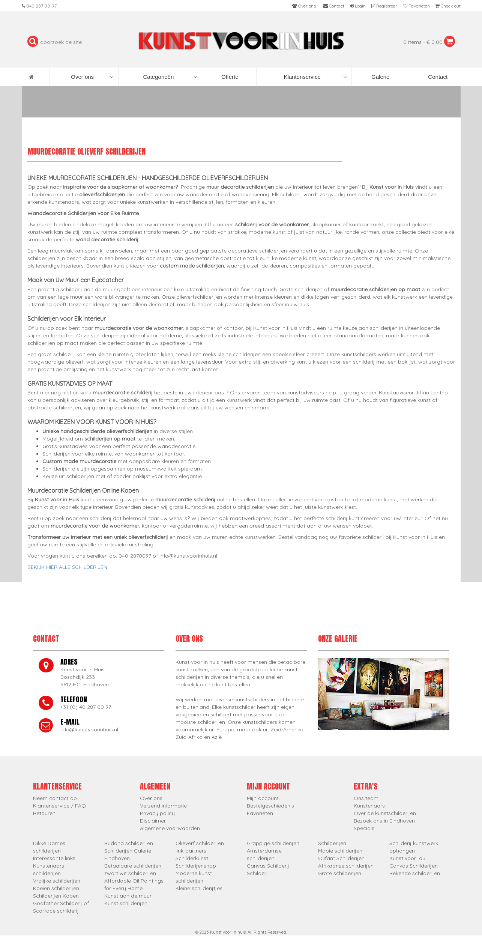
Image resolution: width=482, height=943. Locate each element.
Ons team (366, 798)
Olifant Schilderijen (341, 858)
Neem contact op (55, 798)
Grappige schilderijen (273, 843)
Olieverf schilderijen (200, 843)
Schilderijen (332, 843)
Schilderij (258, 873)
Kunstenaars (369, 805)
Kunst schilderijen (125, 903)
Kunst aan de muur (128, 895)
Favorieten (260, 813)
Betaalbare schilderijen (132, 865)
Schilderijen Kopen (56, 895)
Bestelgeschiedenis (270, 805)
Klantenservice (315, 77)
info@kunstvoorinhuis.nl (89, 729)
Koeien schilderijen (56, 888)
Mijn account (263, 798)
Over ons (92, 77)
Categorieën (170, 77)
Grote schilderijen (339, 873)
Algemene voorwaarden (170, 828)
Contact (436, 77)
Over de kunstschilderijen (385, 813)
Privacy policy (157, 813)
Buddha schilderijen (128, 843)
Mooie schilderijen (340, 850)
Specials (364, 828)
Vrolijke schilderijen (56, 880)
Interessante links (54, 858)
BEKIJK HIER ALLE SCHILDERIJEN (67, 567)
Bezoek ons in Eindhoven (384, 820)
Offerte (229, 77)
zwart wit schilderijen (130, 873)
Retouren (44, 813)
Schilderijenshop (196, 865)
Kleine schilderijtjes (199, 888)
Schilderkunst (192, 858)
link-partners (191, 850)
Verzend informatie (163, 805)
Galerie (380, 77)
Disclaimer (153, 820)
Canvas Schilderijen (413, 865)
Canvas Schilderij (268, 865)
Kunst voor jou (407, 858)
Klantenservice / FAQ (59, 805)
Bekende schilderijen (414, 873)
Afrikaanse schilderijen (346, 865)
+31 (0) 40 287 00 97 (85, 707)
